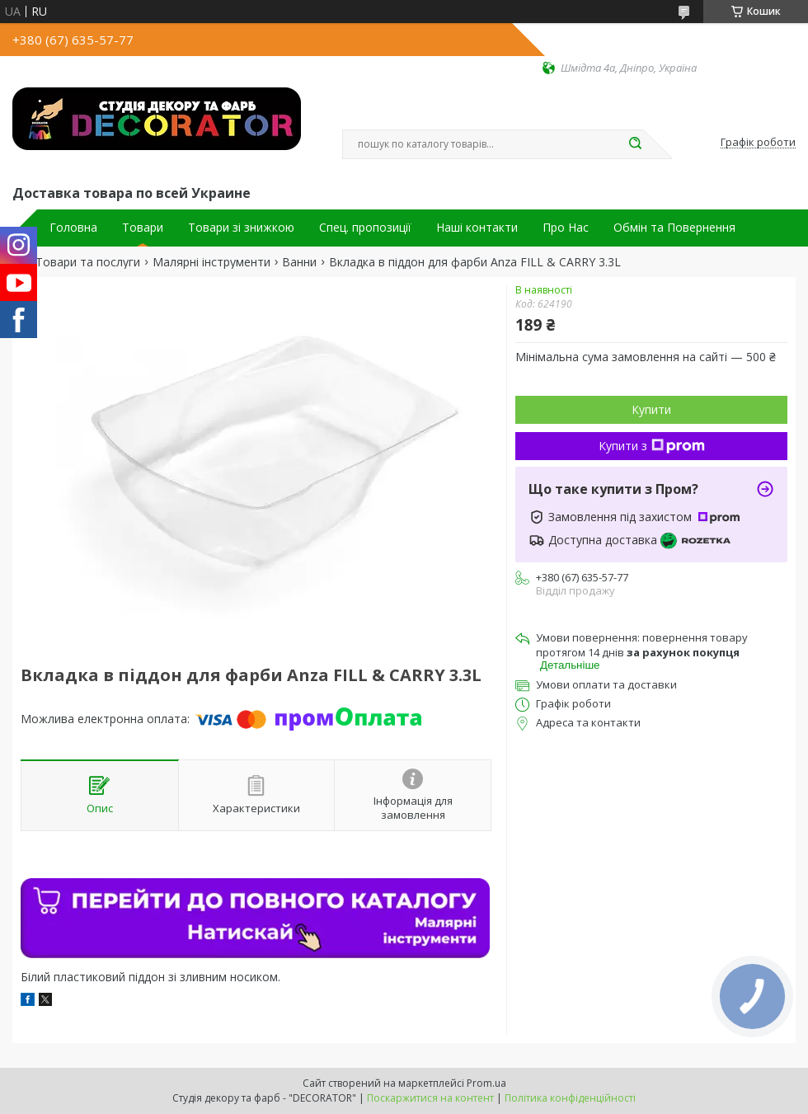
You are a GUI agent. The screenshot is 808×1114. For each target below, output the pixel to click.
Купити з (652, 446)
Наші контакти (477, 227)
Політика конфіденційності (570, 1098)
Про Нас (566, 227)
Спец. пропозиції (365, 227)
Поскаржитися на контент (430, 1098)
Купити (651, 409)
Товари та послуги (87, 262)
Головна (73, 227)
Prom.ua (486, 1083)
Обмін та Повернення (674, 227)
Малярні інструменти (211, 262)
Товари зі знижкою (241, 227)
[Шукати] (634, 144)
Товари (142, 227)
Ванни (299, 262)
